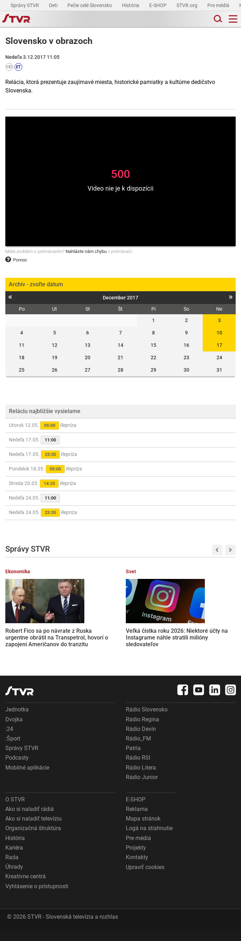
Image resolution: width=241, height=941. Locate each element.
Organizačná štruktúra (33, 839)
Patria (133, 758)
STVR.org (187, 5)
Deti (53, 5)
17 (219, 345)
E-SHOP (158, 5)
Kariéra (14, 858)
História (131, 5)
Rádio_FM (138, 749)
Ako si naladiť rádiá (29, 819)
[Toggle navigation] (233, 19)
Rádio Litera (141, 778)
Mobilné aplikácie (27, 778)
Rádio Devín (141, 739)
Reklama (137, 819)
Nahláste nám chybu (86, 251)
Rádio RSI (138, 768)
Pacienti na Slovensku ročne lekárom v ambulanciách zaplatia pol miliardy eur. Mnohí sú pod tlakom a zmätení (150, 638)
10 (219, 333)
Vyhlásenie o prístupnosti (36, 897)
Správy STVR (25, 5)
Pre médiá (218, 5)
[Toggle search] (217, 19)
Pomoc (16, 260)
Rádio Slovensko (147, 720)
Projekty (136, 858)
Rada (11, 867)
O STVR (15, 810)
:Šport (12, 749)
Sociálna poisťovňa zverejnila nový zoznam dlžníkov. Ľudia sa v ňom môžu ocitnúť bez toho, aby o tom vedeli (210, 634)
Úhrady (14, 877)
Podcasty (17, 768)
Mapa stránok (143, 829)
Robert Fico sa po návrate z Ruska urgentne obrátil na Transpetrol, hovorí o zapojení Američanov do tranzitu (29, 634)
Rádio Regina (142, 730)
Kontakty (137, 867)
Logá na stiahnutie (149, 839)
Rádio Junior (142, 787)
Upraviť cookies (145, 877)
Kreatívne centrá (25, 887)
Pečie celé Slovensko (90, 5)
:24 (9, 739)
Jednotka (17, 720)
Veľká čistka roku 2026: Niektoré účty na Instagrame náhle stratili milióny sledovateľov (90, 631)
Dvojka (14, 730)
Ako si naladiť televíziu (33, 829)
